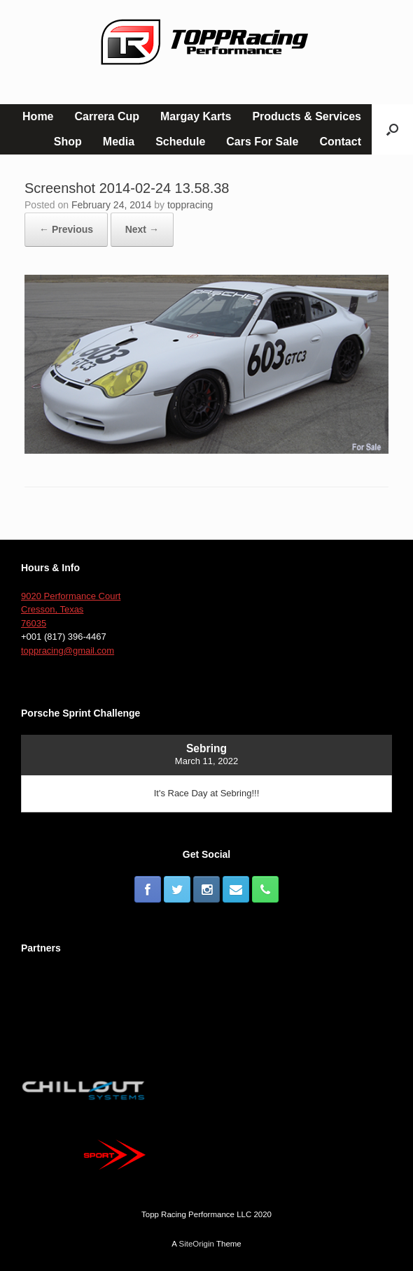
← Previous (66, 229)
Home (37, 116)
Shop (68, 142)
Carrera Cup (107, 116)
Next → (142, 229)
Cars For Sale (262, 142)
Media (118, 142)
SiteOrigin (196, 1244)
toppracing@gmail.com (67, 650)
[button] (392, 129)
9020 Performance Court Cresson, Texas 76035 (70, 610)
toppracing (190, 204)
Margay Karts (195, 116)
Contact (340, 142)
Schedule (180, 142)
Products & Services (306, 116)
